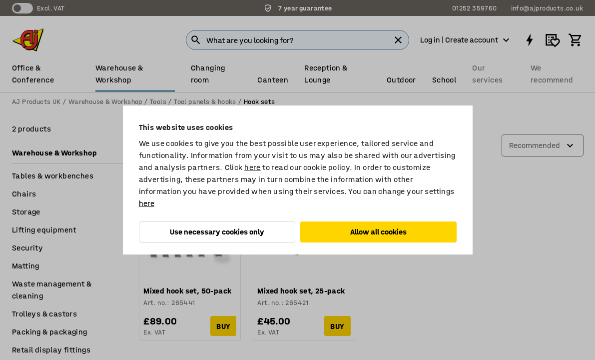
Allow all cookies (378, 231)
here (252, 167)
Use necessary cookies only (217, 231)
